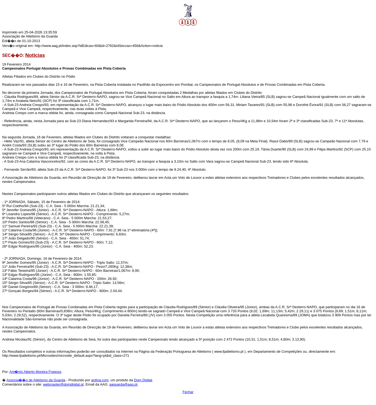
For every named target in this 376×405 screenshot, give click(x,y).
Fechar (187, 392)
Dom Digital (143, 380)
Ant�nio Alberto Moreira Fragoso (35, 372)
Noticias (35, 55)
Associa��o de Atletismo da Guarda (35, 380)
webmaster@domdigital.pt (63, 384)
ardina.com (99, 380)
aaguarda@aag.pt (123, 384)
